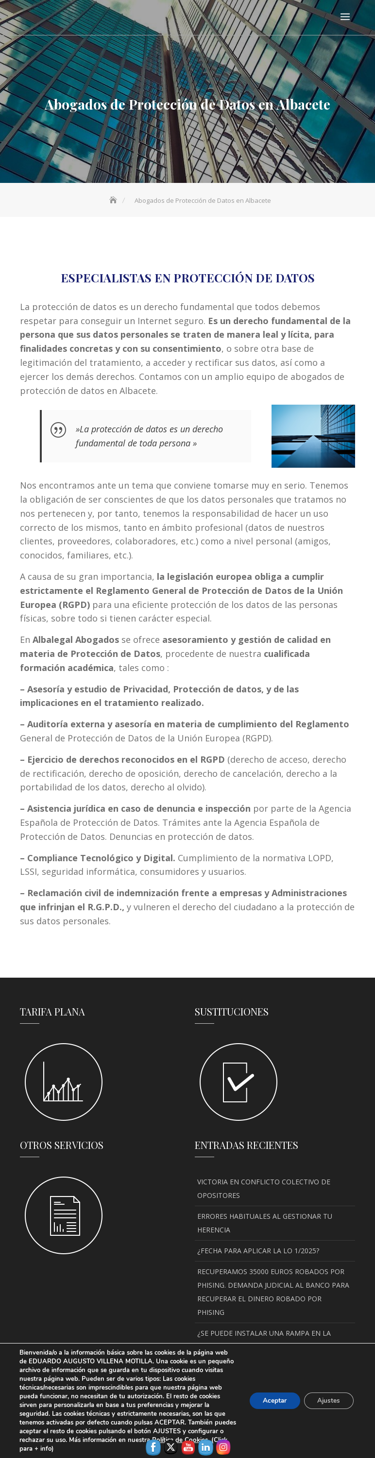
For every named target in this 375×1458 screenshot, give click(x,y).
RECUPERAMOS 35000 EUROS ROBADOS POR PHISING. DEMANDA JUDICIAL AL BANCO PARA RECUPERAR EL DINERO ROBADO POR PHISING (273, 1292)
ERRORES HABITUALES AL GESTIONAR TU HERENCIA (264, 1223)
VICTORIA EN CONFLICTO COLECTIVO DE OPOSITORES (263, 1188)
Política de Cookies (173, 1436)
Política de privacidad (245, 1436)
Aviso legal (116, 1436)
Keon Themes (283, 1424)
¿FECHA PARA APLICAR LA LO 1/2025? (258, 1250)
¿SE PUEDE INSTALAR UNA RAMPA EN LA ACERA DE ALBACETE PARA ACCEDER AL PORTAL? (264, 1346)
